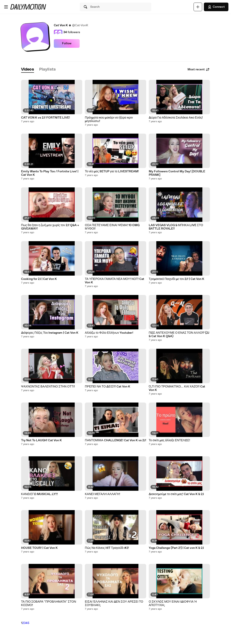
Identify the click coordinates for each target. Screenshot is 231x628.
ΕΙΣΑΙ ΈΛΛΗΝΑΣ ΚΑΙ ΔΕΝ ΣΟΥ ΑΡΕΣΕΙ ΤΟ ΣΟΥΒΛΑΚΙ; (114, 603)
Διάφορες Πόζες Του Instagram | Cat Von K (50, 333)
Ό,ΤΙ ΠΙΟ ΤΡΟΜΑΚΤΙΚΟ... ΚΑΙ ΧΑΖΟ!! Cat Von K (177, 388)
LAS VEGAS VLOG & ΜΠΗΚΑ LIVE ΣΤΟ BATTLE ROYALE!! (176, 227)
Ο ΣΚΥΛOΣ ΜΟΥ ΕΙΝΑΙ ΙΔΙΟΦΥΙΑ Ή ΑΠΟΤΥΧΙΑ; (173, 603)
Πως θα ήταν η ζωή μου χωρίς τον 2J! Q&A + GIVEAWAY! (50, 227)
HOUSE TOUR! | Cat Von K (39, 548)
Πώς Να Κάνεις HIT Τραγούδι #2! (107, 548)
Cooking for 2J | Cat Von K (39, 279)
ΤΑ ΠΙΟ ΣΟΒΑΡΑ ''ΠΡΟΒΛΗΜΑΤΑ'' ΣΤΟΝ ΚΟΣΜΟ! (48, 603)
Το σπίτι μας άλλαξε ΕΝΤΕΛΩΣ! (169, 440)
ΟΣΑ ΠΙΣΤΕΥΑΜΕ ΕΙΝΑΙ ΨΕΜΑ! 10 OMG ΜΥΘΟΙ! (112, 227)
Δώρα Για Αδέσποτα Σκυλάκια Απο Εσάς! (176, 117)
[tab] (27, 69)
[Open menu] (6, 7)
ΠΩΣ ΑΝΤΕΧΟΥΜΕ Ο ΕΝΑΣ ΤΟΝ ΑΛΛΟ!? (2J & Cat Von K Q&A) (179, 334)
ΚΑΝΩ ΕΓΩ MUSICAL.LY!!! (39, 494)
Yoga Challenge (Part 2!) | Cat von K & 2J (176, 548)
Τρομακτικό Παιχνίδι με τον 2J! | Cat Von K (177, 279)
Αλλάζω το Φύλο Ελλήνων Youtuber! (109, 333)
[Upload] (198, 7)
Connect (216, 7)
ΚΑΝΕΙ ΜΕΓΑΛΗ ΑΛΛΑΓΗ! (102, 494)
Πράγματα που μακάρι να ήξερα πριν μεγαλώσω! (109, 119)
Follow (66, 43)
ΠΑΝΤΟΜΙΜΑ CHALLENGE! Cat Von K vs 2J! (115, 440)
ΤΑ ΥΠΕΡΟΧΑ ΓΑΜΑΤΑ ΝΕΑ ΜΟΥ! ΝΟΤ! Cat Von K (114, 280)
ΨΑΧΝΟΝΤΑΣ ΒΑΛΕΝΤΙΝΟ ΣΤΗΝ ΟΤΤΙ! (48, 386)
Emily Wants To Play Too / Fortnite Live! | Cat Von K (49, 173)
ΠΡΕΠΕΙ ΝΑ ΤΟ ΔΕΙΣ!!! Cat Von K (107, 386)
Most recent (199, 69)
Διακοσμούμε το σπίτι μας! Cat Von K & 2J (176, 494)
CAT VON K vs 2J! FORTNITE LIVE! (45, 117)
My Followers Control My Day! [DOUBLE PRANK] (177, 173)
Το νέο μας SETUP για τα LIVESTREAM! (112, 171)
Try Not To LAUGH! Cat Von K (41, 440)
